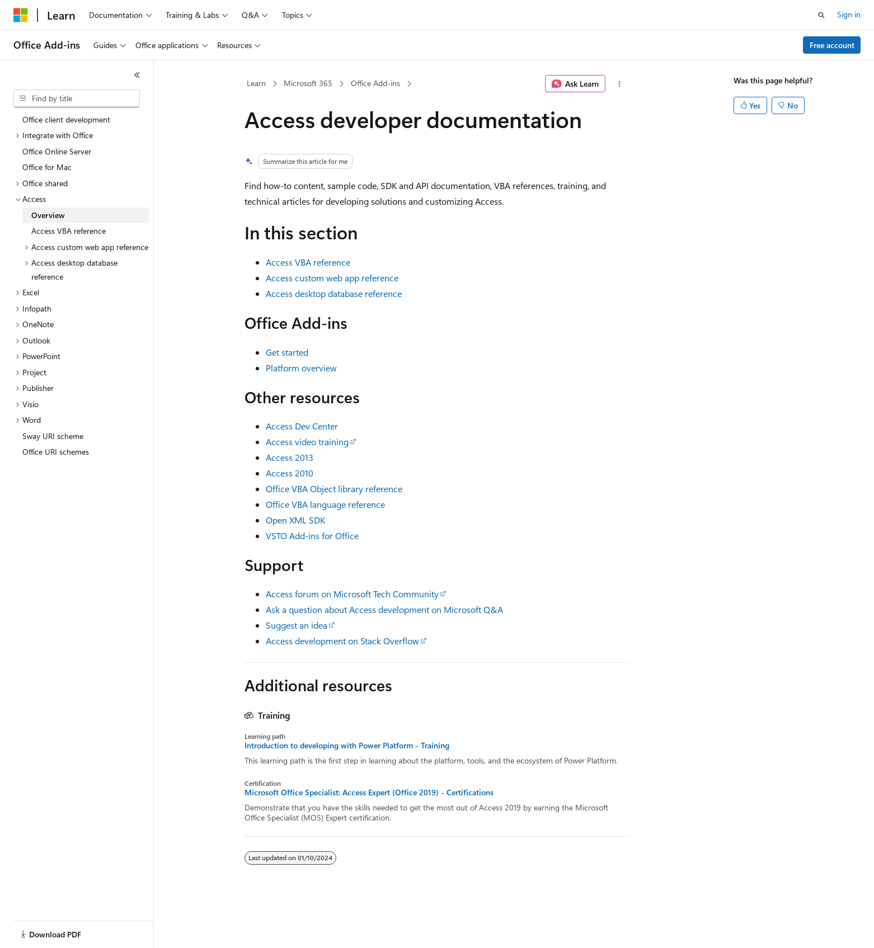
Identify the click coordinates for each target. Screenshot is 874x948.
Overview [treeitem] (48, 215)
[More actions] (619, 84)
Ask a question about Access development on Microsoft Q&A (384, 609)
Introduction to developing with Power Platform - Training (347, 746)
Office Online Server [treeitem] (56, 151)
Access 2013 (289, 457)
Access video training (307, 441)
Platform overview (301, 368)
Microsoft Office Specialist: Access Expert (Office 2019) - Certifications (369, 792)
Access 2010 (289, 473)
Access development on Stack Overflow (342, 641)
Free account (832, 45)
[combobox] (76, 98)
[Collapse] (137, 75)
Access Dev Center (302, 426)
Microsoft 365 (308, 83)
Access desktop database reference (334, 293)
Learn (256, 83)
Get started (287, 352)
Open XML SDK (295, 520)
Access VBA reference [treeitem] (68, 230)
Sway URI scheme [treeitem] (52, 436)
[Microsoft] (20, 15)
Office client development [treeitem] (66, 119)
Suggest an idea (296, 625)
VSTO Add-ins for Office (312, 535)
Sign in (849, 14)
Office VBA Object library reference (334, 488)
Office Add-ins (375, 83)
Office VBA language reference (325, 504)
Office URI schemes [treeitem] (55, 451)
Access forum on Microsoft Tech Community (352, 594)
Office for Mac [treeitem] (47, 167)
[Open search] (821, 15)
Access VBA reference (308, 262)
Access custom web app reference (332, 278)
